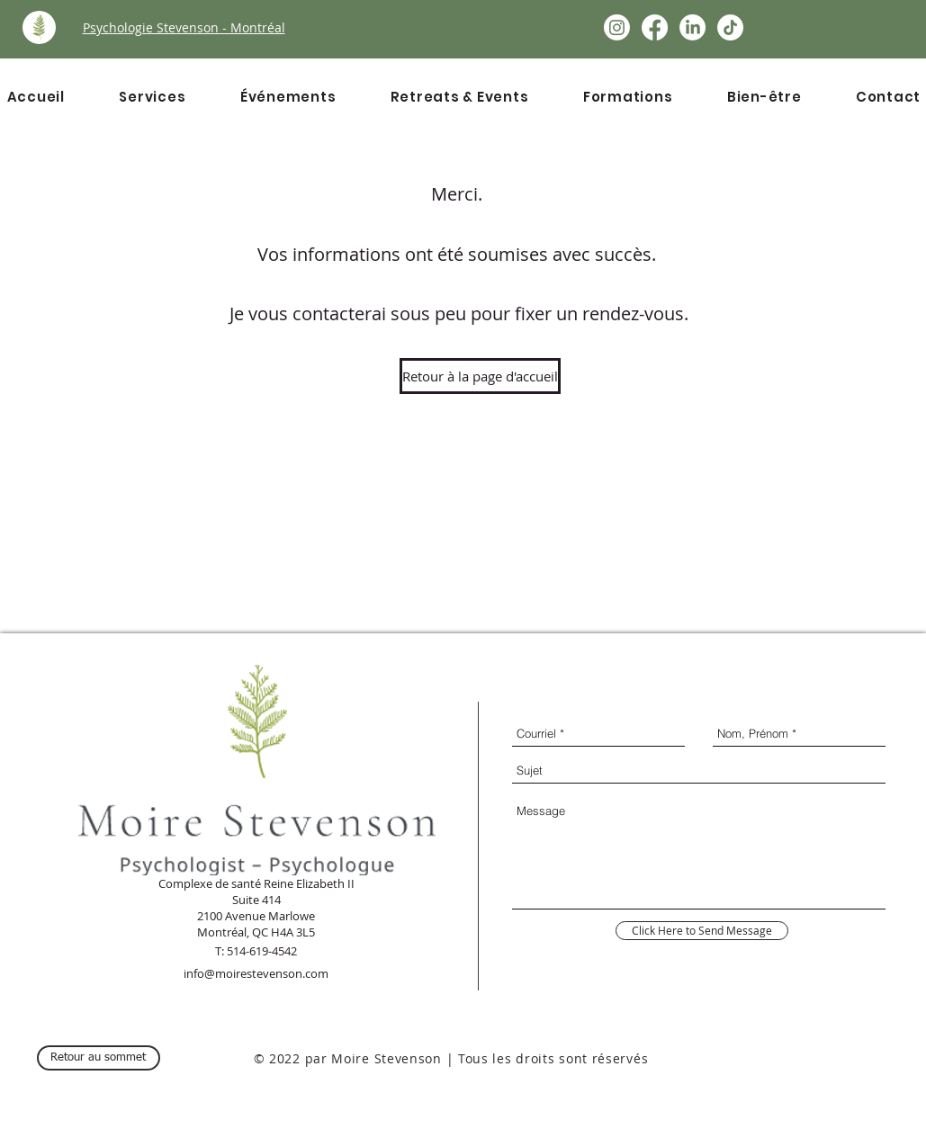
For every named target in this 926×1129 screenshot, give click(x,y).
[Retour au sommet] (98, 1058)
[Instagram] (617, 27)
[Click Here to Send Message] (702, 930)
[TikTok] (730, 27)
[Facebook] (655, 27)
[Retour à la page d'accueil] (480, 376)
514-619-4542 (262, 951)
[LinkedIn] (692, 27)
